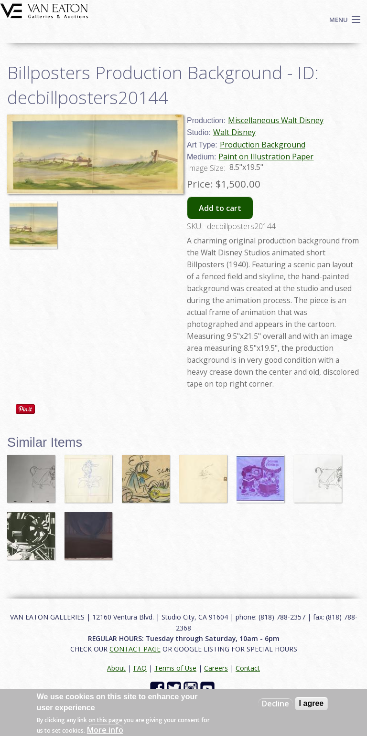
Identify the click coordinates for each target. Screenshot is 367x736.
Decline (275, 703)
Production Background (262, 144)
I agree (311, 703)
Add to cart (220, 208)
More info (105, 730)
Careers (216, 668)
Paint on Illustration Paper (265, 156)
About (116, 668)
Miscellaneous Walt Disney (276, 120)
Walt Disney (234, 132)
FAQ (140, 668)
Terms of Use (175, 668)
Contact (248, 668)
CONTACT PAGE (135, 648)
